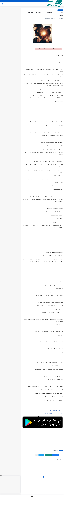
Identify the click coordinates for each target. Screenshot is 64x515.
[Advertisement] (42, 241)
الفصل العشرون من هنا (54, 410)
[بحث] (2, 4)
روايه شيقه (60, 10)
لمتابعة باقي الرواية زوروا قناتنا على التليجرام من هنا (52, 413)
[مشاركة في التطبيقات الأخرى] (36, 455)
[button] (55, 455)
